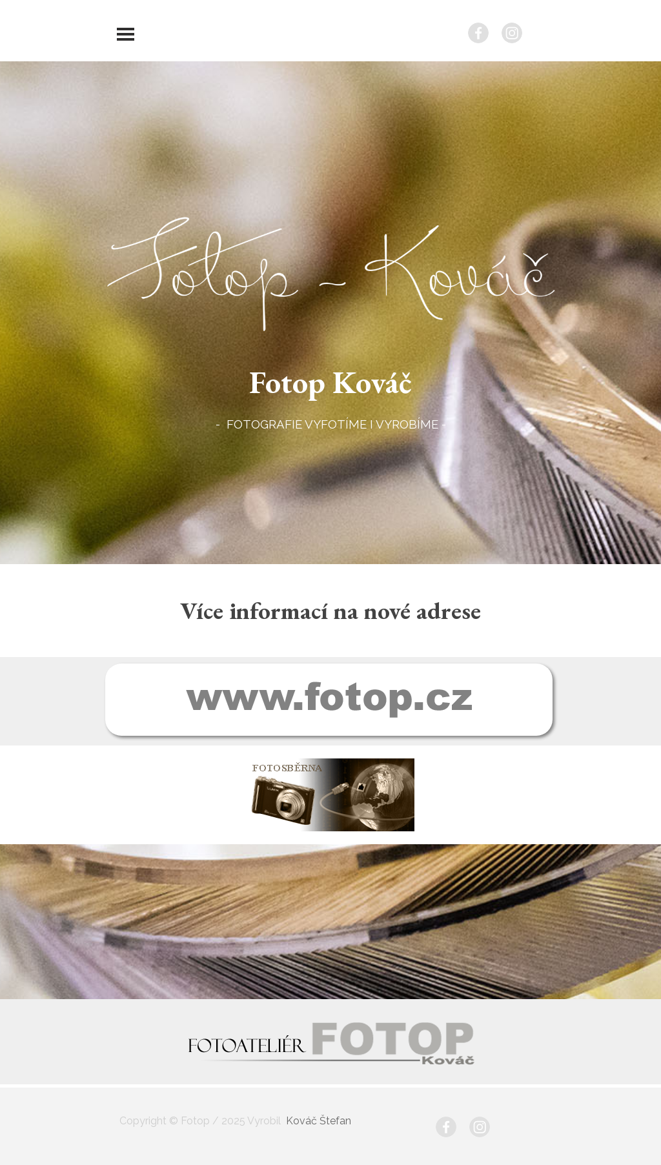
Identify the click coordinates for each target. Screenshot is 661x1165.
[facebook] (478, 33)
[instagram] (512, 33)
